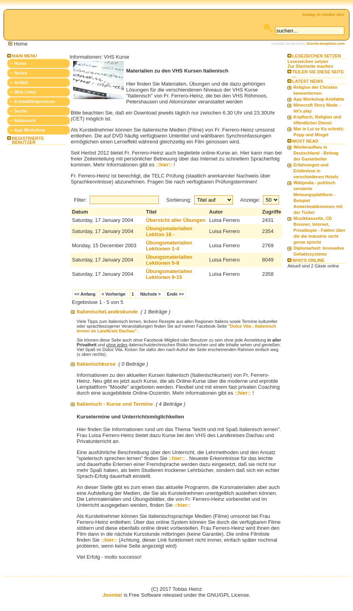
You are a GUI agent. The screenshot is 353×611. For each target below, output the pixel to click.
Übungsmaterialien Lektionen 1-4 (169, 246)
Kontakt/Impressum (34, 101)
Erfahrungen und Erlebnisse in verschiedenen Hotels (315, 170)
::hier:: (164, 165)
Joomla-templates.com (325, 44)
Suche (20, 111)
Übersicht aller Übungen (175, 220)
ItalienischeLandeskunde (107, 312)
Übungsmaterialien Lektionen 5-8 (169, 260)
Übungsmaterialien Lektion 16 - (169, 231)
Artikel (21, 82)
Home (20, 63)
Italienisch (25, 120)
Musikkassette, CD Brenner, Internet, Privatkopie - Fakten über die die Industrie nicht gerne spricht (319, 230)
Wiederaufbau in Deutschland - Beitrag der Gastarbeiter (315, 153)
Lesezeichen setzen (307, 61)
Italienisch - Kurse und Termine (115, 404)
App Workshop (29, 130)
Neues (20, 73)
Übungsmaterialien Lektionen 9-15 (169, 274)
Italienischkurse (96, 364)
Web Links (25, 92)
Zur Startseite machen (310, 66)
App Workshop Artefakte (318, 99)
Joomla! (113, 595)
